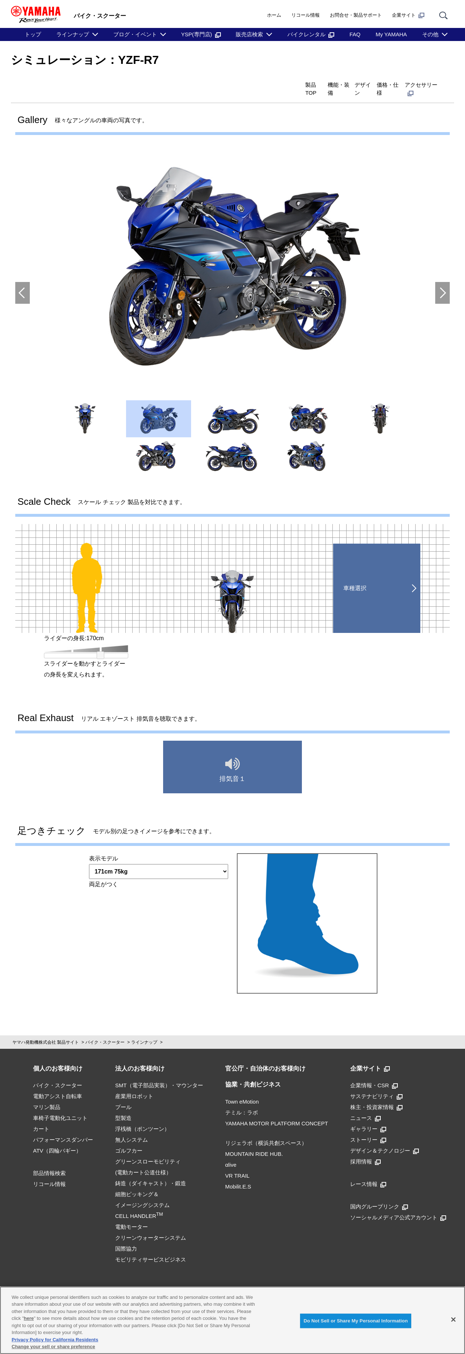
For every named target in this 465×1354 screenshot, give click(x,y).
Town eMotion (242, 1090)
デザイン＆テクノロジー (384, 1139)
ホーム (274, 15)
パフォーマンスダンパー (63, 1128)
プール (123, 1095)
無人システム (131, 1128)
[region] (232, 1320)
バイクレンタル (310, 34)
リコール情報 (305, 15)
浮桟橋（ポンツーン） (142, 1117)
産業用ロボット (134, 1084)
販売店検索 (249, 34)
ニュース (365, 1106)
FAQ (354, 34)
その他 (430, 34)
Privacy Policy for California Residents (55, 1339)
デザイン (316, 84)
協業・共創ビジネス (253, 1072)
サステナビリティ (376, 1084)
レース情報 (368, 1172)
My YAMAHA (391, 34)
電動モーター (131, 1215)
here (29, 1318)
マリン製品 (46, 1095)
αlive (230, 1153)
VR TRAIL (237, 1164)
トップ (33, 34)
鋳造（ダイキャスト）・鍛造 (150, 1171)
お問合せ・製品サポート (356, 15)
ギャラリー (368, 1117)
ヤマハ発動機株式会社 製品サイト (45, 1030)
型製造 (123, 1106)
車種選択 (355, 576)
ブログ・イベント (135, 34)
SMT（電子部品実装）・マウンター (159, 1073)
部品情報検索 (49, 1161)
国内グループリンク (379, 1194)
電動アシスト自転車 (57, 1084)
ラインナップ (72, 34)
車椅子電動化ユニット (60, 1106)
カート (41, 1117)
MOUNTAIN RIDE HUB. (254, 1142)
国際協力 (126, 1237)
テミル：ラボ (241, 1100)
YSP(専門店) (201, 34)
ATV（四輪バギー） (57, 1139)
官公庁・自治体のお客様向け (265, 1056)
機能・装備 (272, 84)
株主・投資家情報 (376, 1095)
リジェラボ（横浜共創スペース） (266, 1131)
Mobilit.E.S (238, 1174)
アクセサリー (413, 84)
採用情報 (365, 1149)
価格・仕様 (359, 84)
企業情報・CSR (374, 1073)
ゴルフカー (128, 1139)
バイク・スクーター (105, 1030)
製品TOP (228, 84)
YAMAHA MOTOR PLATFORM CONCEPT (276, 1111)
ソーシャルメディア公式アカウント (398, 1205)
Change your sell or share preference (53, 1346)
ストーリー (368, 1128)
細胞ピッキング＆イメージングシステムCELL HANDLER (142, 1193)
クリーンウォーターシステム (150, 1226)
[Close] (453, 1320)
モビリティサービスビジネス (150, 1247)
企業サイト (408, 15)
